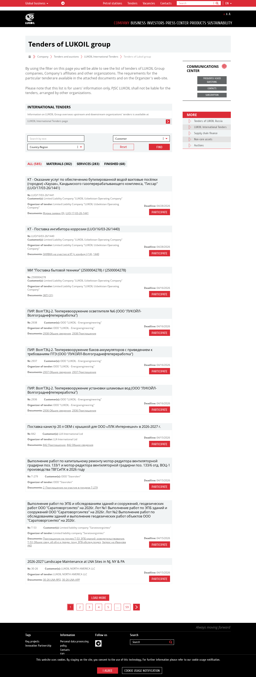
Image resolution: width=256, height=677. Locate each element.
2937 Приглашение (84, 372)
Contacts (166, 3)
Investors (155, 23)
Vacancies (149, 3)
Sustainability (219, 23)
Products (198, 23)
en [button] (228, 3)
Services (88, 164)
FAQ (62, 650)
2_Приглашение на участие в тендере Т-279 (70, 487)
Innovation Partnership (38, 641)
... (117, 607)
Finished (114, 164)
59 (127, 607)
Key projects (32, 637)
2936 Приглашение (84, 410)
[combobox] (141, 138)
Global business (36, 3)
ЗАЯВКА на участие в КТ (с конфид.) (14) (67, 254)
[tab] (99, 107)
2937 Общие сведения (57, 372)
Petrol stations (112, 3)
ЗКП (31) (48, 295)
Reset (123, 147)
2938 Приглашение (84, 333)
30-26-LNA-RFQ (52, 579)
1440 (96, 254)
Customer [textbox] (121, 138)
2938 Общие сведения (57, 333)
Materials (59, 164)
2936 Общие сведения (57, 410)
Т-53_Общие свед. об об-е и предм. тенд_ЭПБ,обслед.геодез (64, 542)
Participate (159, 212)
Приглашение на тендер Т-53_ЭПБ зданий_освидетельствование (83, 538)
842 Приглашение (54, 445)
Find (159, 147)
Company (121, 23)
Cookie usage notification (142, 671)
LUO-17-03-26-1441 (77, 213)
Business (138, 23)
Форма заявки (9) (53, 213)
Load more (98, 598)
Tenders (132, 3)
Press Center (177, 23)
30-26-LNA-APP (71, 579)
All (34, 164)
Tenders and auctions (66, 56)
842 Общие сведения (80, 445)
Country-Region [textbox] (39, 147)
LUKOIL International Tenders (101, 56)
